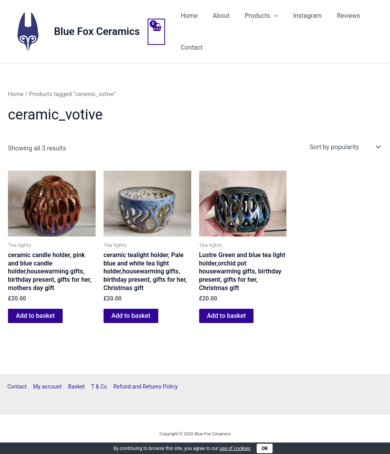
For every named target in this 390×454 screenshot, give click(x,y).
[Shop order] (344, 147)
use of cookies (234, 448)
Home (187, 15)
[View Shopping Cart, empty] (156, 31)
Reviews (338, 15)
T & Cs (98, 386)
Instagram (299, 15)
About (217, 15)
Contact (190, 47)
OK (264, 448)
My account (47, 386)
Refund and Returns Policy (144, 386)
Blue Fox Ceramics (97, 31)
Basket (76, 386)
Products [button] (255, 16)
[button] (268, 16)
